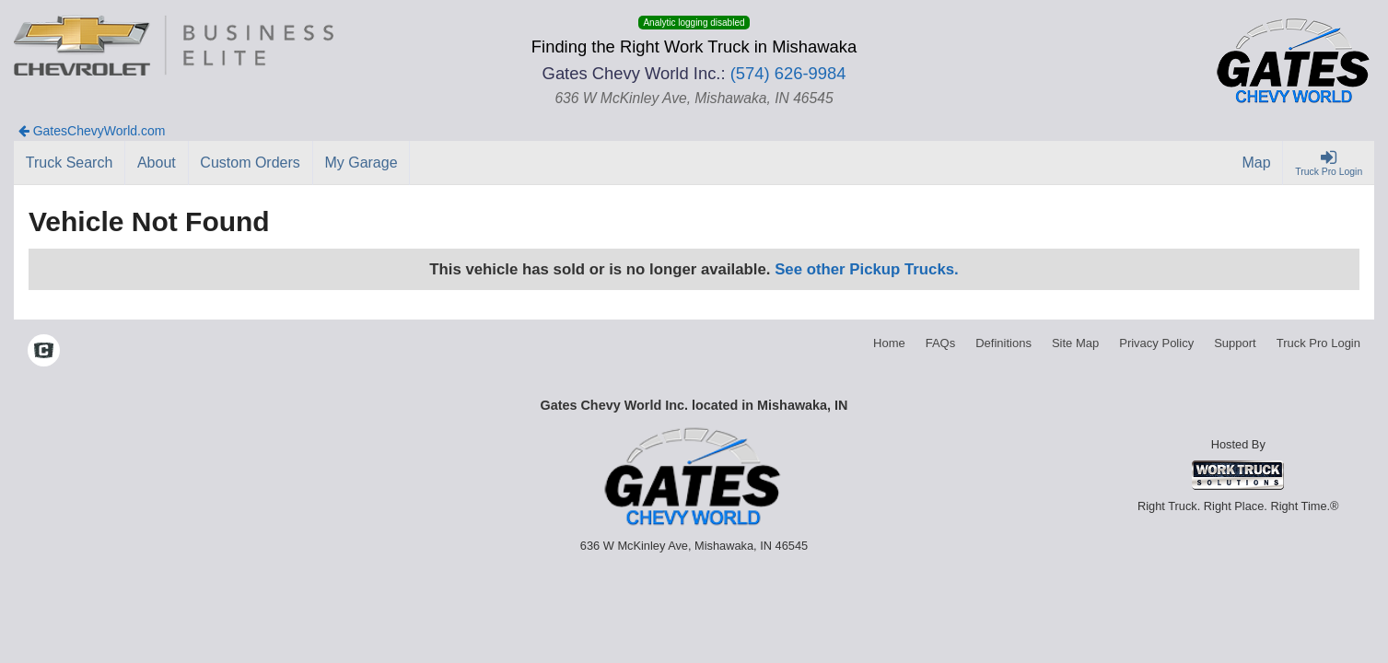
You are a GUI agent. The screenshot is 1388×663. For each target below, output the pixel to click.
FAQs (941, 343)
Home (889, 343)
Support (1235, 343)
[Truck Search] (69, 163)
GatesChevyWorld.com (92, 130)
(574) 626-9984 (788, 73)
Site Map (1075, 343)
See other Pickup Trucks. (867, 269)
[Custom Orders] (251, 163)
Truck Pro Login (1318, 343)
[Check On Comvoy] (44, 352)
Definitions (1003, 343)
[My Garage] (362, 163)
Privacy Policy (1156, 343)
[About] (156, 163)
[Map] (1257, 163)
